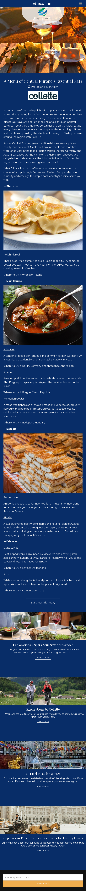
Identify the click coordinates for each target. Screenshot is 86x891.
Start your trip (43, 884)
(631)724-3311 (42, 3)
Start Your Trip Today (43, 602)
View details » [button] (43, 657)
